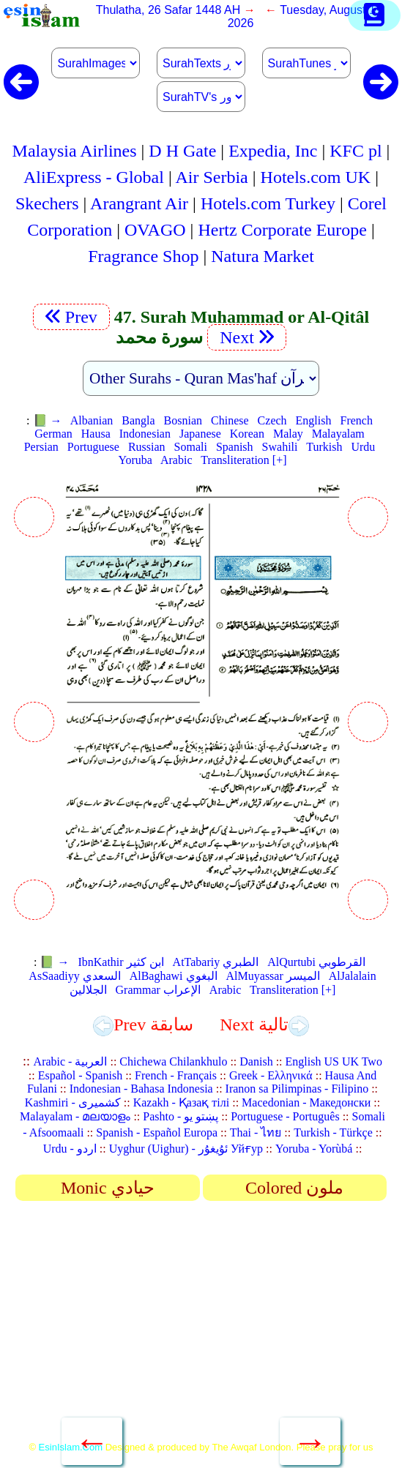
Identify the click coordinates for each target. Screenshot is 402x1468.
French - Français (176, 1075)
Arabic (176, 460)
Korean (247, 433)
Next (247, 337)
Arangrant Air (139, 203)
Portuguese (93, 447)
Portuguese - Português (285, 1116)
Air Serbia (211, 177)
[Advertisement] (201, 1326)
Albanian (91, 420)
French (356, 420)
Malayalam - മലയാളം (75, 1116)
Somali (190, 447)
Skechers (47, 203)
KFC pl (355, 150)
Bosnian (183, 420)
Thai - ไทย (256, 1132)
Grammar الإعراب (158, 990)
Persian (41, 447)
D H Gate (182, 150)
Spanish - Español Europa (156, 1132)
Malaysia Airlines (74, 150)
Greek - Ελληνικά (271, 1075)
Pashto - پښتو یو (180, 1116)
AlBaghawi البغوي (173, 976)
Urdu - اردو (70, 1148)
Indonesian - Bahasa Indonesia (141, 1088)
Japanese (200, 433)
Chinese (230, 420)
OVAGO (155, 229)
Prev (71, 316)
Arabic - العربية (71, 1061)
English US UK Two (334, 1061)
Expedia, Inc (272, 150)
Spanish (234, 447)
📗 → (47, 420)
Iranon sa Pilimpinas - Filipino (297, 1088)
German (53, 433)
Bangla (138, 420)
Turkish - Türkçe (333, 1132)
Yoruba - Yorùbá (314, 1148)
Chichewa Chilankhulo (173, 1061)
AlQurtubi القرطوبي (316, 962)
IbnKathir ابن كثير (120, 962)
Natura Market (262, 256)
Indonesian (145, 433)
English (314, 420)
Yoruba (135, 460)
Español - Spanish (80, 1075)
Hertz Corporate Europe (282, 229)
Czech (272, 420)
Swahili (280, 447)
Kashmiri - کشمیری (73, 1102)
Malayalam (338, 433)
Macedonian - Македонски (306, 1102)
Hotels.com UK (316, 177)
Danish (255, 1061)
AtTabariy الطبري (216, 962)
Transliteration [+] (243, 460)
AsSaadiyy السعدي (74, 976)
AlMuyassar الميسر (273, 976)
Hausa (96, 433)
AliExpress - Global (93, 177)
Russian (146, 447)
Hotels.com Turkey (268, 203)
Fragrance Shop (143, 256)
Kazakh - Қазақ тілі (181, 1102)
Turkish (324, 447)
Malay (288, 433)
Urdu (363, 447)
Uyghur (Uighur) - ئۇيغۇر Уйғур (186, 1148)
